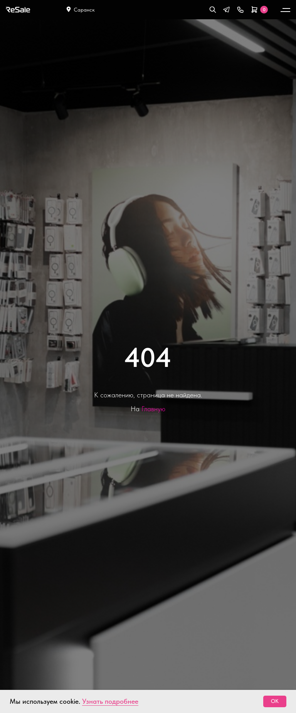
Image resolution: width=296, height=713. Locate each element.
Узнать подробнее (110, 701)
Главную (153, 409)
